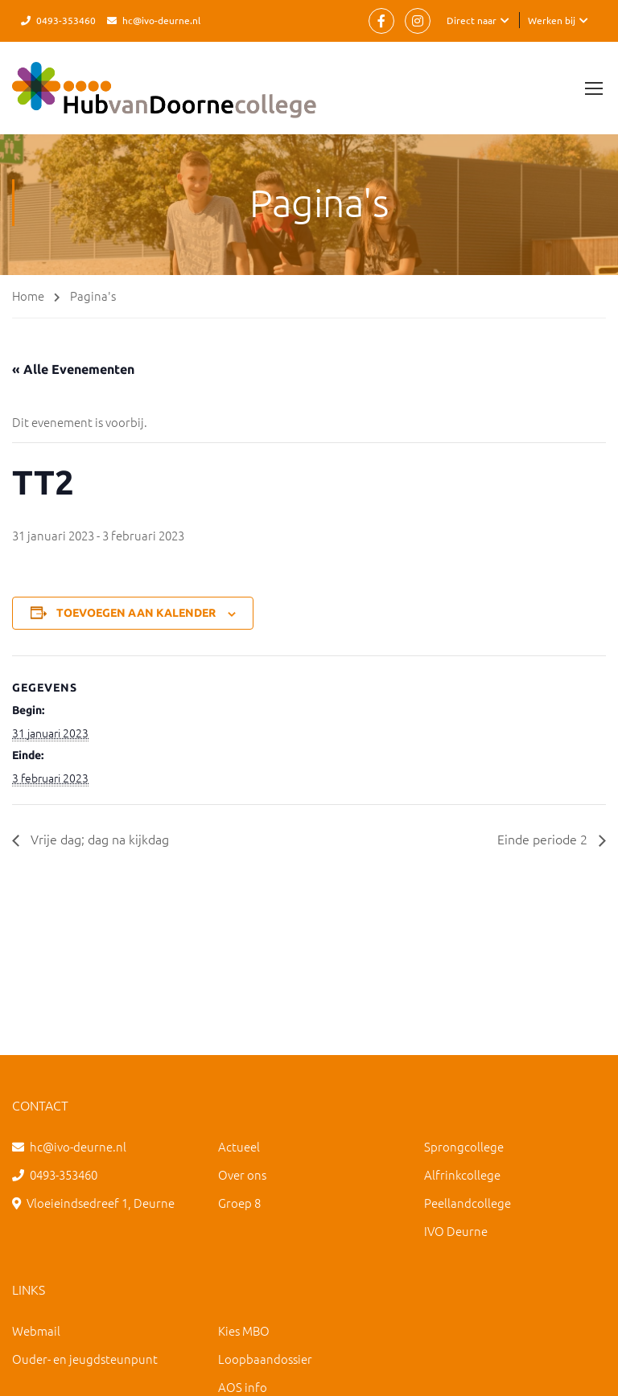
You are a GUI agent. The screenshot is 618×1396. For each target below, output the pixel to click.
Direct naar (471, 20)
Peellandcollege (467, 1202)
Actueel (239, 1146)
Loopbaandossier (265, 1358)
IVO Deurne (456, 1230)
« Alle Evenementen (73, 369)
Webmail (36, 1330)
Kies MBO (244, 1330)
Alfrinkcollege (462, 1174)
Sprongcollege (464, 1146)
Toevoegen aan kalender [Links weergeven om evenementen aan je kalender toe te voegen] (136, 612)
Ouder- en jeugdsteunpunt (85, 1358)
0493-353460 (66, 20)
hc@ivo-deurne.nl (161, 20)
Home (28, 295)
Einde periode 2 (544, 839)
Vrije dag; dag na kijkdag (98, 839)
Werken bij (551, 20)
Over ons (242, 1174)
